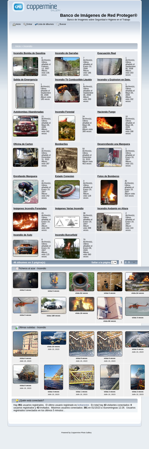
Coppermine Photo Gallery (81, 433)
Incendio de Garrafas (66, 53)
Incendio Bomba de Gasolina (29, 53)
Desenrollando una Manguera (113, 144)
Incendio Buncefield (66, 235)
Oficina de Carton (23, 144)
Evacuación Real (106, 53)
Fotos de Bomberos (108, 176)
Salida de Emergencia (26, 79)
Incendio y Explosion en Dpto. (113, 79)
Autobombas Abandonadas (29, 112)
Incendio (27, 46)
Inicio (18, 46)
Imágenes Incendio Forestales (30, 208)
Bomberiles (61, 144)
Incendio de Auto (23, 235)
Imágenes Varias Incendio (69, 208)
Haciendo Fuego (106, 112)
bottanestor (83, 405)
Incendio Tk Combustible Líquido (73, 79)
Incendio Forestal (64, 112)
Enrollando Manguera (25, 176)
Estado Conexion (64, 176)
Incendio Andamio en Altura (112, 208)
